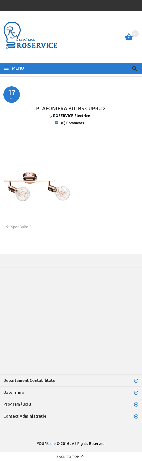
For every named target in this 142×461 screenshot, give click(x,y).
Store (46, 444)
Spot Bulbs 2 (19, 226)
